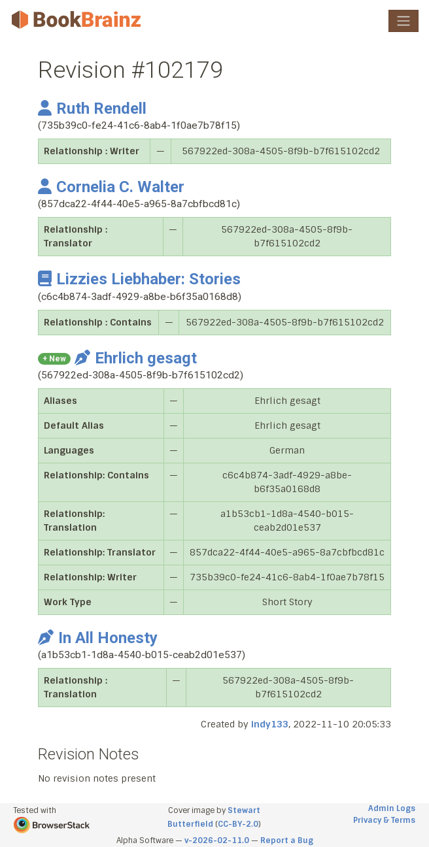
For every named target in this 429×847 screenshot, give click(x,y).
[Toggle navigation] (403, 21)
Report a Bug (286, 840)
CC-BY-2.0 (238, 824)
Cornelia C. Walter (111, 187)
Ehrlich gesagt (136, 358)
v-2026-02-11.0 (216, 840)
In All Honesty (98, 638)
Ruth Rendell (92, 108)
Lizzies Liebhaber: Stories (139, 279)
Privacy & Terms (384, 820)
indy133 (269, 724)
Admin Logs (391, 808)
